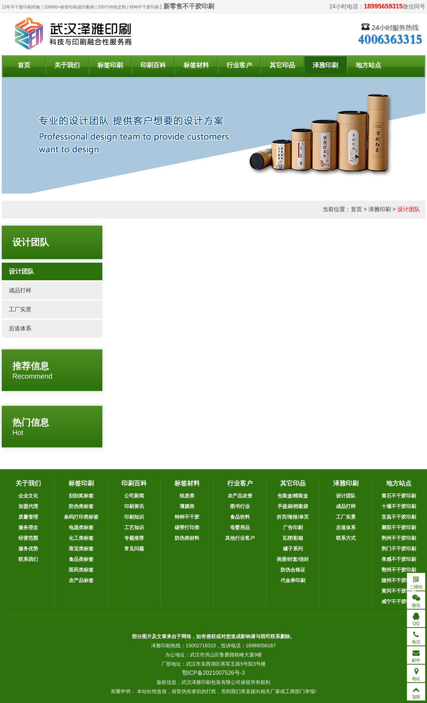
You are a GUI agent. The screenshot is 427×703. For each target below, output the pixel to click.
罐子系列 (293, 548)
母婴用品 (240, 527)
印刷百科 (153, 65)
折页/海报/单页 (293, 517)
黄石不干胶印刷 (398, 496)
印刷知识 (134, 517)
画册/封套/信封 (293, 559)
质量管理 (28, 517)
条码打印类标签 (81, 517)
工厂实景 (20, 309)
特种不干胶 (187, 517)
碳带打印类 (187, 527)
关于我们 (67, 65)
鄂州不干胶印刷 (398, 570)
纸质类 (187, 496)
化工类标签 (81, 538)
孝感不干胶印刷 (398, 559)
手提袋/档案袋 (292, 506)
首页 (24, 65)
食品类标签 (81, 559)
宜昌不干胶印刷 (398, 517)
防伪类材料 (187, 538)
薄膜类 (187, 506)
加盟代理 (28, 506)
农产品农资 (240, 496)
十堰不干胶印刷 (398, 506)
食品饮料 (240, 517)
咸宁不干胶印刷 (398, 601)
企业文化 (28, 496)
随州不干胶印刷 (398, 580)
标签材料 (196, 65)
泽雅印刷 (325, 65)
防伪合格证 (293, 570)
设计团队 (408, 209)
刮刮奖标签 (81, 496)
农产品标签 (81, 580)
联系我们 (28, 559)
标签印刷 (110, 65)
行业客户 (239, 65)
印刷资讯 (134, 506)
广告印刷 (293, 527)
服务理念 (28, 527)
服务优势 (28, 548)
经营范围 (28, 538)
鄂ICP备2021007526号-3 (213, 673)
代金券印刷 (293, 580)
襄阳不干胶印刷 (398, 527)
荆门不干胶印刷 (398, 548)
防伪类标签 (81, 506)
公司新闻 (134, 496)
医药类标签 (81, 570)
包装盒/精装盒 (292, 496)
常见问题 (134, 548)
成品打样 (20, 290)
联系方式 (346, 538)
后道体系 (20, 328)
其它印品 (282, 65)
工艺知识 (134, 527)
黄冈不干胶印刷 (398, 591)
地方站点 (368, 65)
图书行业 (240, 506)
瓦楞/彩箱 (292, 538)
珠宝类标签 (81, 548)
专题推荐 (134, 538)
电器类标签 (81, 527)
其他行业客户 (240, 538)
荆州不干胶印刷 (398, 538)
